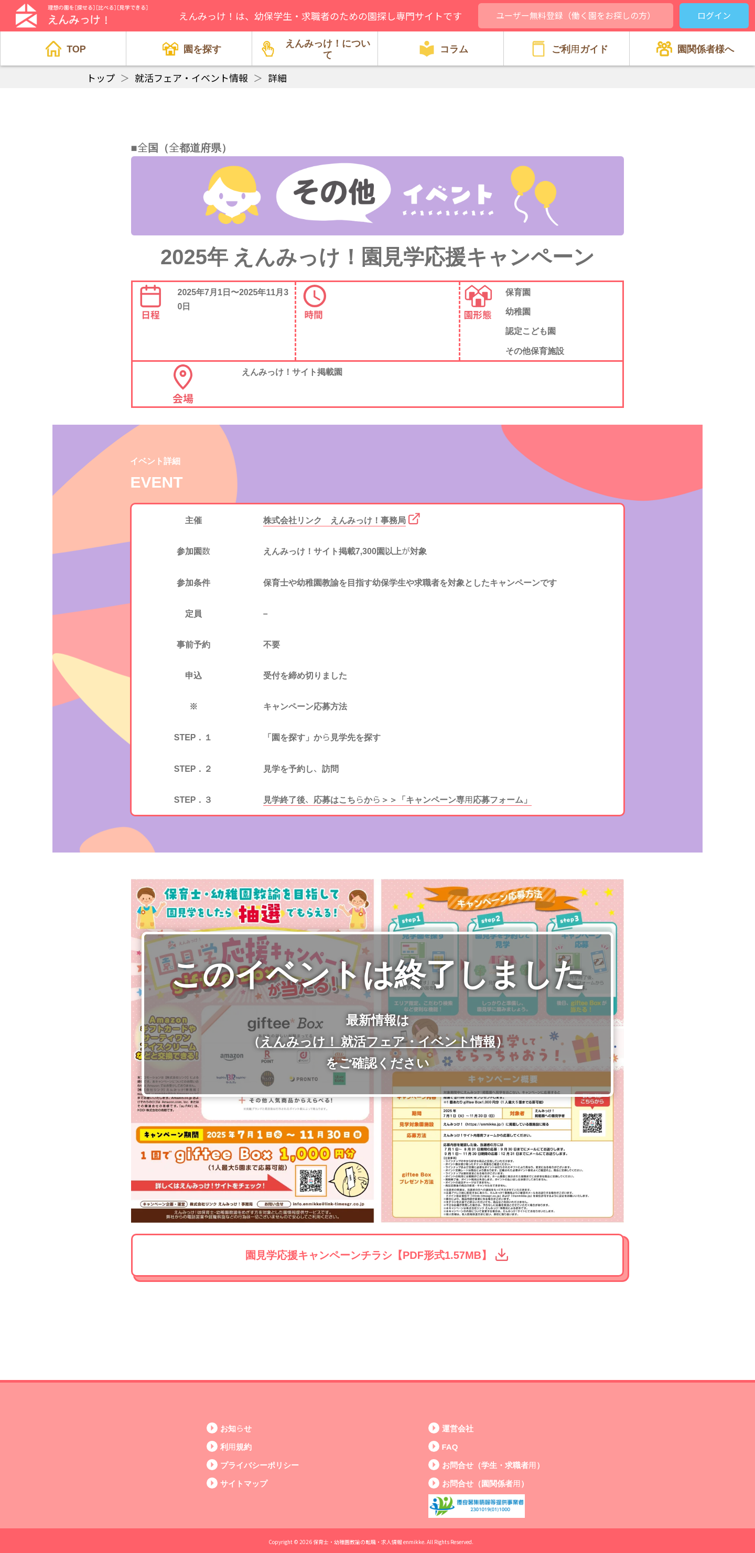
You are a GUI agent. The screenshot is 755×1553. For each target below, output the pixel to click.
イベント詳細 (155, 460)
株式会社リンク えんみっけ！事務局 (334, 519)
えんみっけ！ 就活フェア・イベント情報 (377, 1040)
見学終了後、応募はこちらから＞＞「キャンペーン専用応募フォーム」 (397, 799)
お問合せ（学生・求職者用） (493, 1464)
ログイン (714, 15)
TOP (66, 49)
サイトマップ (243, 1483)
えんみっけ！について (315, 48)
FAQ (450, 1446)
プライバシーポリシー (259, 1464)
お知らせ (236, 1427)
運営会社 (457, 1427)
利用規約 (236, 1446)
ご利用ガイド (569, 49)
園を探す (192, 49)
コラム (443, 49)
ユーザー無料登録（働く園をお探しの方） (575, 15)
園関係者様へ (695, 49)
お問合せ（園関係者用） (485, 1483)
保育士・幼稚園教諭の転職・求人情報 (357, 1542)
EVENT (156, 480)
